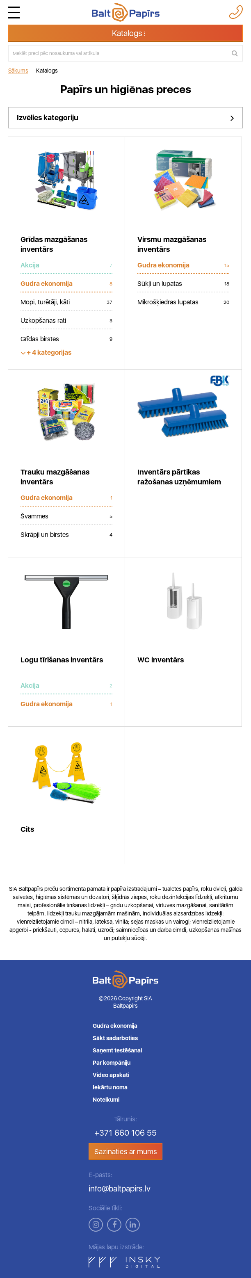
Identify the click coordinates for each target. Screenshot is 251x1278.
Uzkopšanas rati (66, 320)
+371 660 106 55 (125, 1133)
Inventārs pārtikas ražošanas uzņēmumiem (179, 477)
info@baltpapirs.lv (120, 1189)
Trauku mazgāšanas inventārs (55, 477)
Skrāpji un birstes (66, 535)
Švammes (66, 516)
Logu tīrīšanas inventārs (62, 659)
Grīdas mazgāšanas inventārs (54, 244)
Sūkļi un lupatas (183, 284)
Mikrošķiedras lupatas (183, 302)
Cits (27, 829)
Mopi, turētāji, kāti (66, 302)
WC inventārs (160, 659)
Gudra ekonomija (66, 284)
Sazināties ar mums (125, 1151)
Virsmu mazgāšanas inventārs (171, 244)
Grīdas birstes (66, 339)
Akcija (66, 265)
